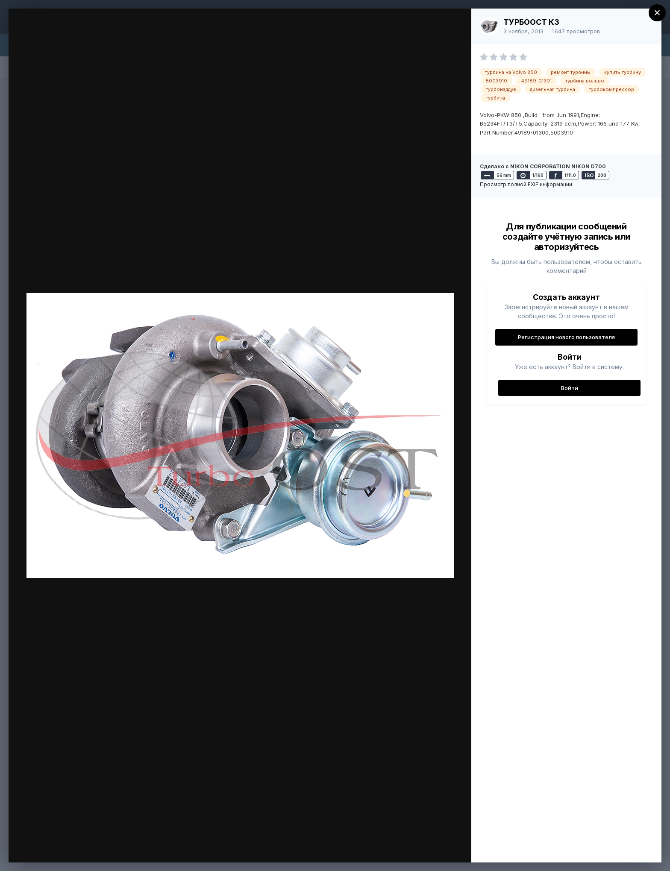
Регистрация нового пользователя (566, 337)
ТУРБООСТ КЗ (531, 22)
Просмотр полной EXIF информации (526, 184)
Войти (569, 387)
